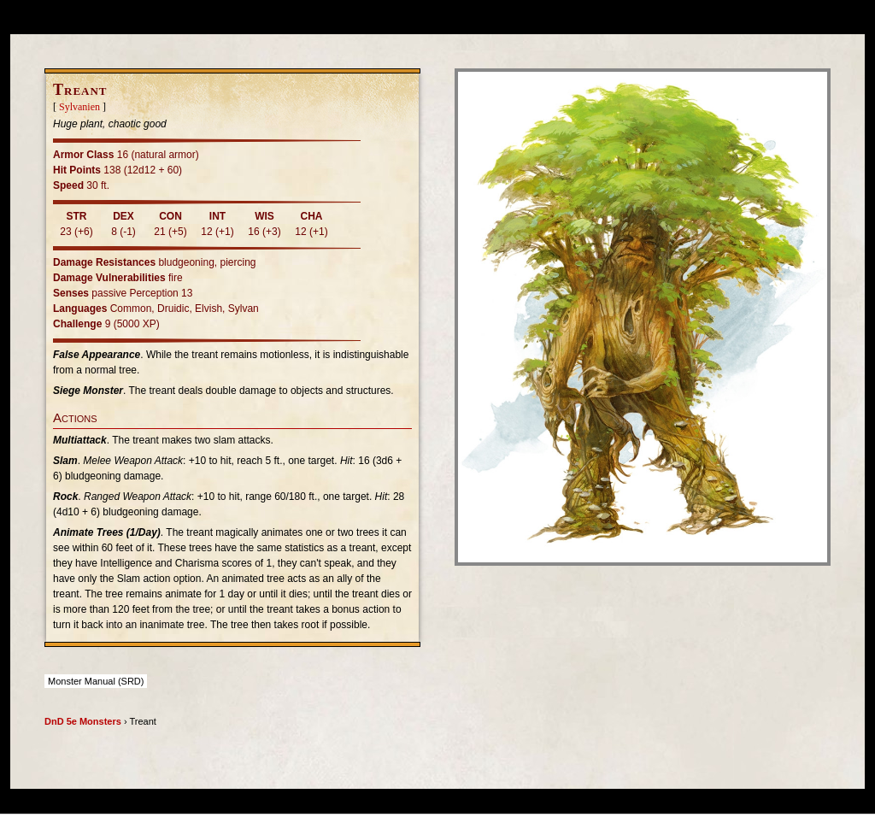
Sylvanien (79, 107)
